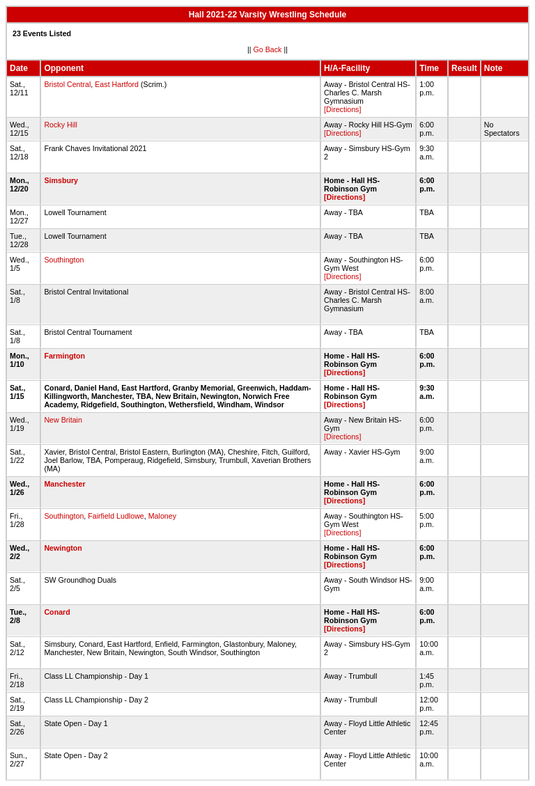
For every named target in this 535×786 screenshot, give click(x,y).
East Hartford (117, 84)
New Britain (63, 420)
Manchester (64, 484)
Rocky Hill (60, 124)
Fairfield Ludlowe (116, 516)
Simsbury (61, 180)
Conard (57, 612)
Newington (63, 548)
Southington (64, 260)
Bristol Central (67, 84)
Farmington (64, 356)
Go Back (268, 49)
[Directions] (342, 109)
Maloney (162, 516)
